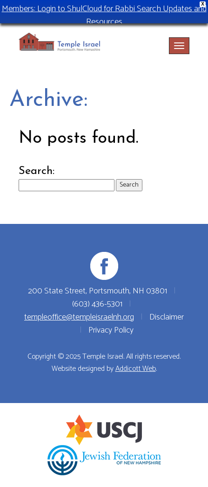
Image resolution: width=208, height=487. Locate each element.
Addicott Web (135, 368)
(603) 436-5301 (97, 304)
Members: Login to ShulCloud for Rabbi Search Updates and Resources (104, 15)
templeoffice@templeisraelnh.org (79, 317)
